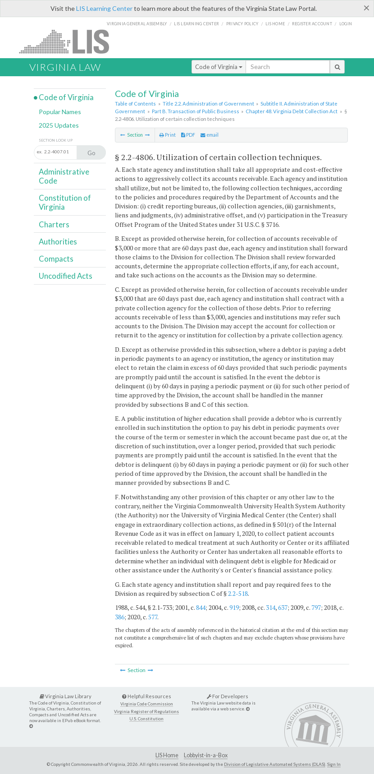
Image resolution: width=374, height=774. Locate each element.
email (210, 135)
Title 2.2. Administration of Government (208, 103)
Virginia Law (65, 67)
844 (200, 607)
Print (168, 135)
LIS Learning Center (104, 8)
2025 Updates (59, 125)
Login (345, 23)
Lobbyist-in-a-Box (206, 755)
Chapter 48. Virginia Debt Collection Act (292, 111)
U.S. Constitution (146, 718)
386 (119, 617)
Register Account (312, 23)
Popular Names (60, 111)
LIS (69, 41)
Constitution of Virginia (65, 202)
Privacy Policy (242, 23)
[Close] (366, 8)
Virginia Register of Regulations (146, 711)
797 (316, 607)
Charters (54, 224)
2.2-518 (238, 593)
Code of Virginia (218, 66)
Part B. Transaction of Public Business (195, 111)
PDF (188, 135)
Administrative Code (64, 176)
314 (270, 607)
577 (152, 617)
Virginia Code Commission (146, 703)
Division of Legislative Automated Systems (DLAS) (274, 764)
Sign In (334, 764)
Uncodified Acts (65, 276)
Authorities (58, 241)
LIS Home (166, 755)
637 (282, 607)
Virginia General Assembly (137, 23)
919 (234, 607)
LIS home (275, 23)
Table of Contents (135, 103)
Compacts (56, 258)
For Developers (227, 696)
